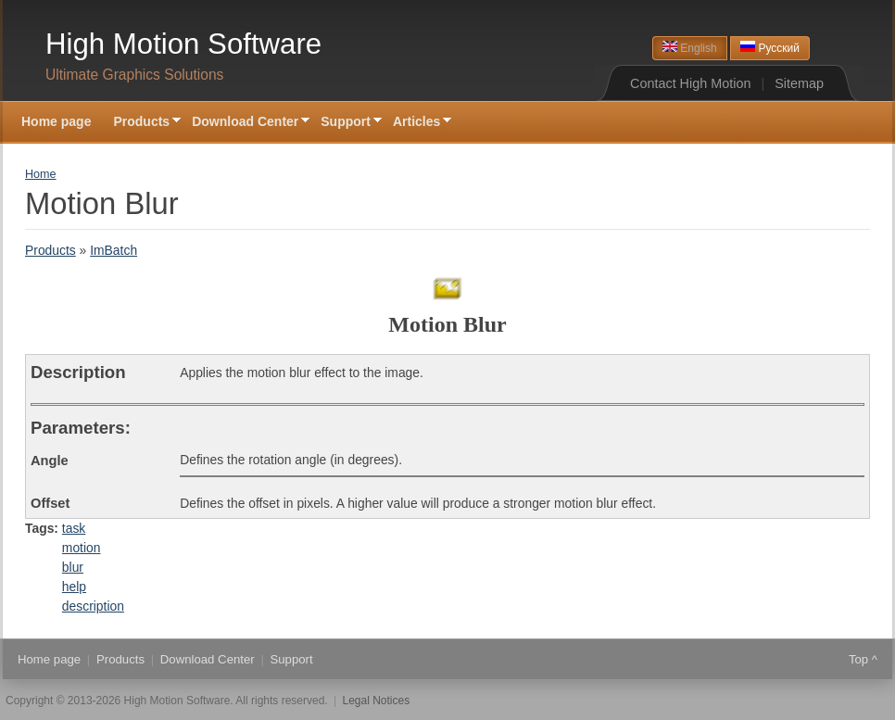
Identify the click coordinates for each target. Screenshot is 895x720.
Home (41, 174)
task (73, 528)
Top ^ (863, 659)
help (74, 586)
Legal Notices (376, 700)
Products (141, 123)
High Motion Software (183, 44)
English (689, 48)
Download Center (245, 123)
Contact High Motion (690, 83)
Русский (770, 48)
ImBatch (113, 250)
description (93, 606)
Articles (416, 123)
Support (345, 123)
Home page (56, 121)
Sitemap (799, 83)
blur (72, 567)
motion (81, 547)
